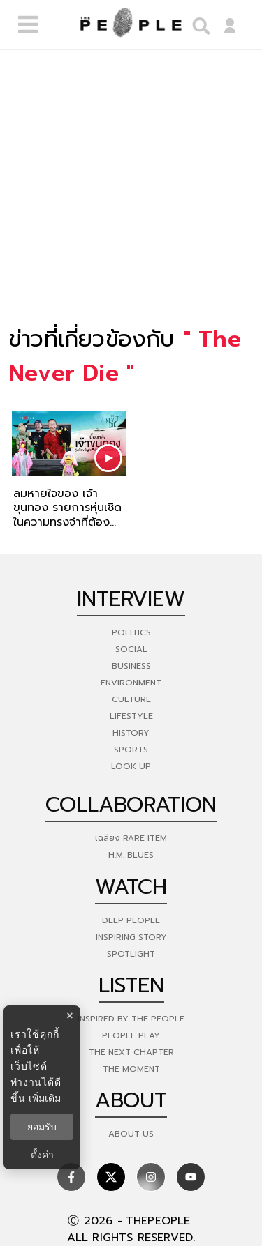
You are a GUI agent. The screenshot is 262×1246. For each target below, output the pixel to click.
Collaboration (131, 805)
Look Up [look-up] (131, 766)
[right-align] (198, 25)
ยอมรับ (42, 1126)
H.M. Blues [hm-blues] (131, 855)
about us (131, 1133)
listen (131, 985)
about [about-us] (131, 1100)
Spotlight (131, 954)
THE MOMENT (131, 1069)
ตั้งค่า (42, 1154)
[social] (71, 1177)
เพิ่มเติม (45, 1098)
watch (131, 887)
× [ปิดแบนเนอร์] (69, 1015)
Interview (131, 599)
